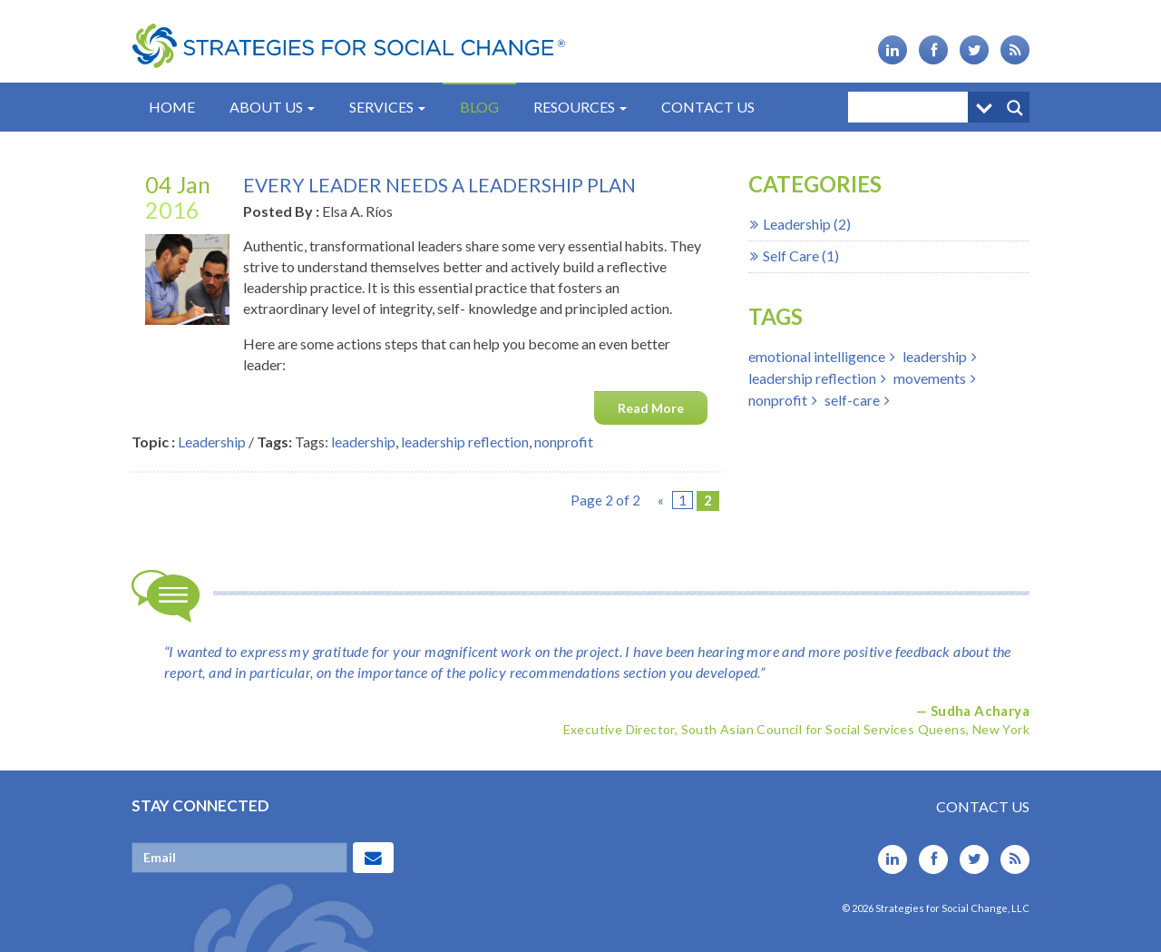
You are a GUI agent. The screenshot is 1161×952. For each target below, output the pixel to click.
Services (387, 106)
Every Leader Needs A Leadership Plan (439, 184)
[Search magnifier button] (1014, 107)
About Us (272, 106)
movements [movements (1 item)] (929, 378)
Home (172, 106)
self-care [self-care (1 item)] (852, 399)
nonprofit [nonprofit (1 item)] (777, 399)
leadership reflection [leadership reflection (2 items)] (812, 378)
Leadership (212, 441)
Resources (580, 106)
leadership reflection (465, 441)
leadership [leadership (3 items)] (934, 356)
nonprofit (563, 441)
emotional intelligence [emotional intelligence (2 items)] (816, 356)
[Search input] (912, 107)
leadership (363, 441)
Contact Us (708, 106)
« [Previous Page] (661, 500)
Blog (479, 106)
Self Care (791, 255)
